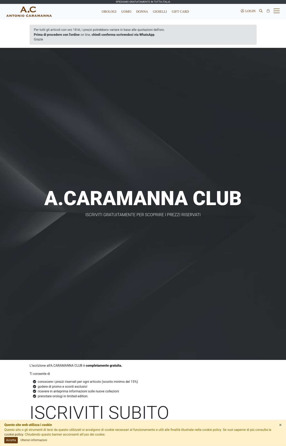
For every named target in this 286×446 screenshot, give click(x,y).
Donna (142, 11)
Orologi (109, 11)
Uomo (126, 11)
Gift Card (180, 11)
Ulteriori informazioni (33, 440)
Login (248, 11)
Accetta (11, 440)
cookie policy (13, 434)
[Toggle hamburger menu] (277, 12)
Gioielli (160, 11)
